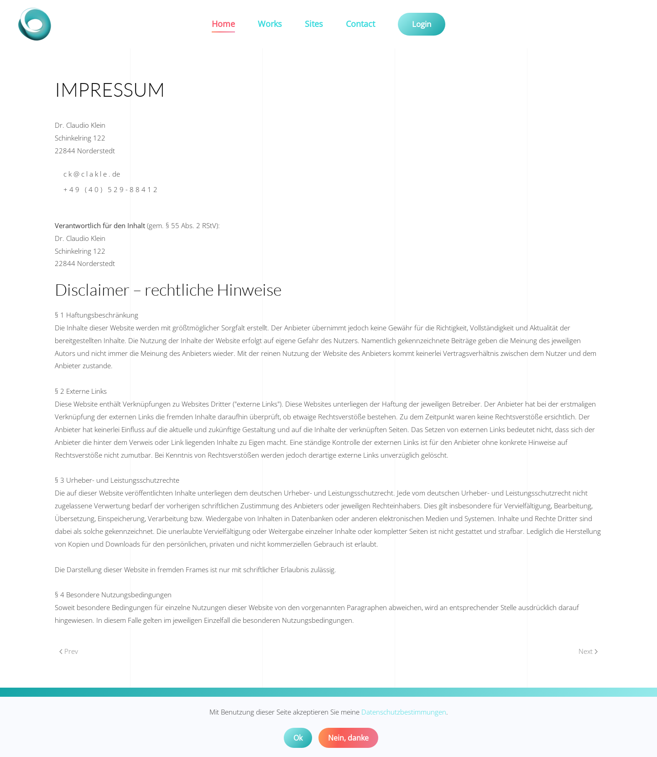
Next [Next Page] (588, 651)
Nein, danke (348, 738)
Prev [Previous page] (68, 651)
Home (223, 23)
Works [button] (270, 23)
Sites (314, 23)
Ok (297, 738)
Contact (360, 23)
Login (421, 24)
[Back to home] (36, 24)
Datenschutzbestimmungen (403, 711)
